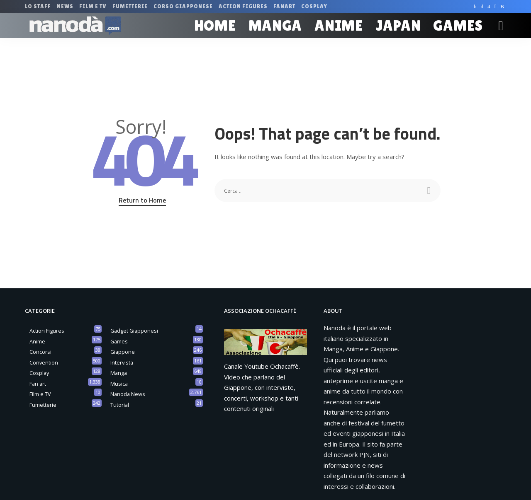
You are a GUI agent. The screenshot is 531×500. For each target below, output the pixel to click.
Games (119, 341)
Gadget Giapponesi (134, 330)
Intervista (121, 362)
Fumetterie (42, 404)
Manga (118, 373)
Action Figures (46, 330)
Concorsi (40, 351)
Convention (43, 362)
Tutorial (119, 404)
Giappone (122, 351)
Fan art (37, 383)
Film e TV (40, 394)
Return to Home (142, 200)
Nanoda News (127, 394)
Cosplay (39, 373)
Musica (119, 383)
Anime (37, 341)
